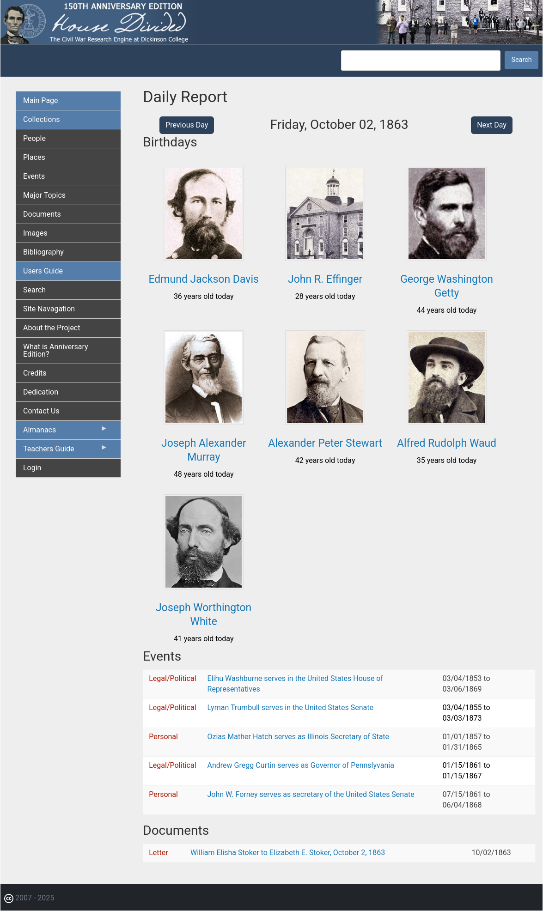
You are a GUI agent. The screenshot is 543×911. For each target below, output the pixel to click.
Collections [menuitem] (41, 119)
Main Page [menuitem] (40, 100)
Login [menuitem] (32, 467)
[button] (204, 257)
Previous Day (186, 125)
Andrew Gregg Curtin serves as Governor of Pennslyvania (300, 765)
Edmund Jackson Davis (204, 279)
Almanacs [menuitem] (65, 432)
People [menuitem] (34, 138)
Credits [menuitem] (35, 373)
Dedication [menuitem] (40, 392)
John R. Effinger (325, 279)
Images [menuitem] (35, 233)
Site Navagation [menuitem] (49, 308)
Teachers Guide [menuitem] (65, 450)
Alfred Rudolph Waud (446, 443)
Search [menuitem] (34, 289)
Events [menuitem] (34, 176)
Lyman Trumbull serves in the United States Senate (290, 707)
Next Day (491, 125)
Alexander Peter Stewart (325, 443)
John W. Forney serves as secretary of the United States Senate (311, 794)
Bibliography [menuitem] (43, 252)
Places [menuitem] (34, 157)
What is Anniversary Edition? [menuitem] (55, 350)
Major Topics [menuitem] (44, 195)
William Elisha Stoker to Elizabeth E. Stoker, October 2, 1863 (287, 852)
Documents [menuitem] (42, 214)
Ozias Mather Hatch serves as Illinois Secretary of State (298, 736)
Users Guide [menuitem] (43, 271)
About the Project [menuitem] (51, 327)
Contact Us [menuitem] (41, 411)
